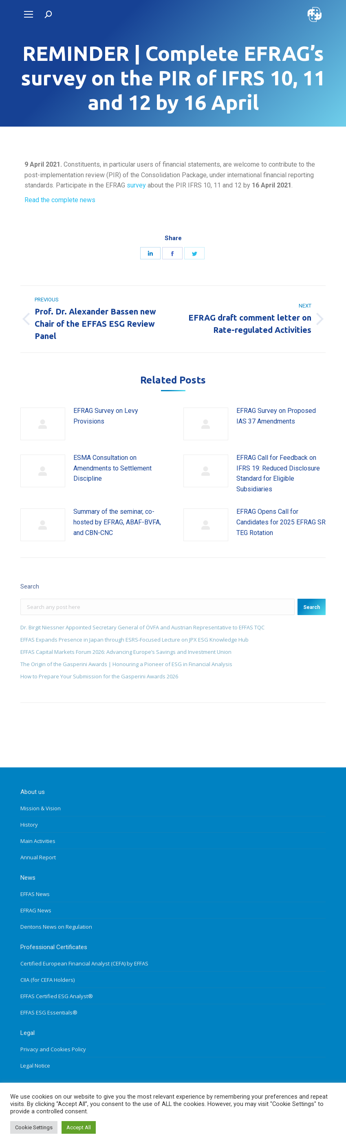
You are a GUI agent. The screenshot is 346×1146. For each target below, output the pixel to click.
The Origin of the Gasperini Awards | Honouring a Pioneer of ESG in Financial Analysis (126, 664)
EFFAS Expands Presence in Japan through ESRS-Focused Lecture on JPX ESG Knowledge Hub (134, 639)
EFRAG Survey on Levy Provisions (105, 416)
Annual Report (38, 857)
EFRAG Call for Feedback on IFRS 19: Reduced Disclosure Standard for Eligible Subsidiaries (278, 473)
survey (136, 185)
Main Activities (37, 841)
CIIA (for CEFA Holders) (47, 979)
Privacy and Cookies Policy (53, 1049)
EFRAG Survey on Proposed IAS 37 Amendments (276, 416)
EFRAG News (35, 910)
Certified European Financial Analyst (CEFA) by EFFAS (84, 963)
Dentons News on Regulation (56, 926)
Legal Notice (35, 1065)
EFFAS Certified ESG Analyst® (56, 996)
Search (311, 607)
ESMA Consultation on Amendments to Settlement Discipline (112, 468)
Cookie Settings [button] (34, 1127)
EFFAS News (35, 894)
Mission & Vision (40, 808)
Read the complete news (59, 200)
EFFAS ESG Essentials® (48, 1012)
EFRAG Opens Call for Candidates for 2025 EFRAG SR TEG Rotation (281, 522)
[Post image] (42, 424)
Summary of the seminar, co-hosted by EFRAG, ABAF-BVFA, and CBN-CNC (117, 522)
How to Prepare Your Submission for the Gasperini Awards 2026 (99, 676)
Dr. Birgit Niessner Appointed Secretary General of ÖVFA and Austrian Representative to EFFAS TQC (142, 627)
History (29, 824)
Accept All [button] (78, 1127)
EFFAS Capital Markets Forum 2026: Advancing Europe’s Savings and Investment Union (125, 651)
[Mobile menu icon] (28, 14)
